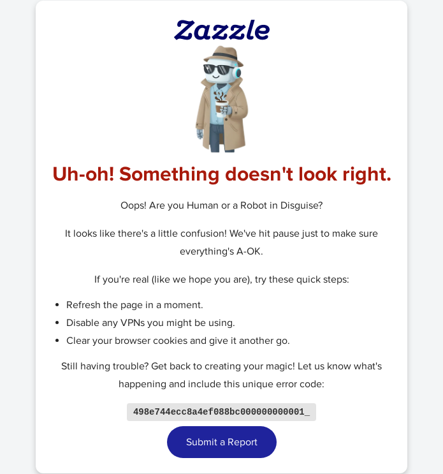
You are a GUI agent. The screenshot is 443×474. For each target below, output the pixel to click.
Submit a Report (222, 442)
